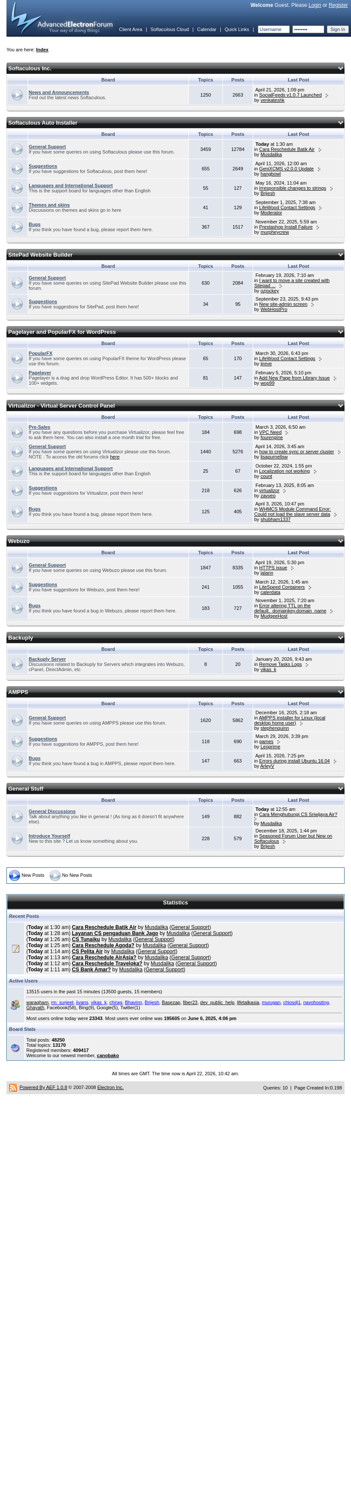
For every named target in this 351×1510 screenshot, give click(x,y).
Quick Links (237, 29)
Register (338, 5)
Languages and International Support (71, 185)
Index (42, 49)
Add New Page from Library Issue (294, 377)
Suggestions (43, 166)
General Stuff (26, 788)
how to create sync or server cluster (296, 451)
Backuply (20, 637)
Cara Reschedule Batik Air (286, 149)
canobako (108, 1055)
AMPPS (18, 692)
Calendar (206, 29)
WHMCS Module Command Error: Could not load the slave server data (292, 511)
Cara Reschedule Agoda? (103, 945)
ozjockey (269, 290)
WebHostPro (273, 309)
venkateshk (272, 100)
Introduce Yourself (49, 835)
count (266, 476)
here (114, 456)
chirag (116, 1002)
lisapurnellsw (274, 456)
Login (314, 5)
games (266, 741)
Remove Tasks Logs (280, 664)
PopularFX (41, 353)
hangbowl (270, 173)
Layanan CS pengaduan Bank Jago (115, 933)
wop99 (267, 383)
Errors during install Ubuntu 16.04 (294, 760)
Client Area (130, 29)
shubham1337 (275, 519)
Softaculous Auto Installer (43, 122)
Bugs (35, 224)
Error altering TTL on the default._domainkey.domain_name (290, 608)
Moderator (271, 212)
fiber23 (190, 1002)
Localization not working (284, 471)
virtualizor (269, 490)
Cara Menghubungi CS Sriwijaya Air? (298, 814)
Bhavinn (133, 1002)
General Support (47, 146)
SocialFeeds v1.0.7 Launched (290, 94)
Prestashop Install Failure (286, 226)
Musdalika (271, 154)
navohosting (316, 1002)
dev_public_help (217, 1002)
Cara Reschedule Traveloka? (107, 964)
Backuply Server (47, 659)
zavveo (268, 495)
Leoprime (270, 746)
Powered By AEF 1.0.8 (43, 1087)
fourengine (271, 437)
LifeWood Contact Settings (287, 207)
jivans (82, 1002)
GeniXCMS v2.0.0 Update (286, 168)
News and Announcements (59, 92)
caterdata (270, 592)
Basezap (171, 1002)
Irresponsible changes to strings (292, 188)
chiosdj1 (292, 1002)
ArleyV (267, 766)
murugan (271, 1002)
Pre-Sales (39, 427)
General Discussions (52, 811)
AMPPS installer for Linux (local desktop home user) (289, 720)
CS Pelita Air (87, 951)
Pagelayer (40, 372)
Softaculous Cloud (169, 29)
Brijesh (267, 193)
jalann (266, 572)
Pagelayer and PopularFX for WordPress (62, 332)
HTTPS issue (273, 567)
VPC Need (270, 432)
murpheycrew (274, 232)
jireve (266, 363)
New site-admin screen (283, 304)
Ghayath (35, 1007)
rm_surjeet (62, 1002)
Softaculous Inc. (29, 68)
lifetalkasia (248, 1002)
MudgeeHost (273, 615)
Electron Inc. (110, 1087)
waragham (37, 1002)
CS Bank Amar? (91, 970)
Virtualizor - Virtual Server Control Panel (61, 405)
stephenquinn (274, 728)
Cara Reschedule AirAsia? (104, 957)
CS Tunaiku (86, 939)
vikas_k (268, 669)
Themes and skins (49, 204)
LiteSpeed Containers (282, 587)
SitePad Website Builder (40, 254)
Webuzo (19, 541)
